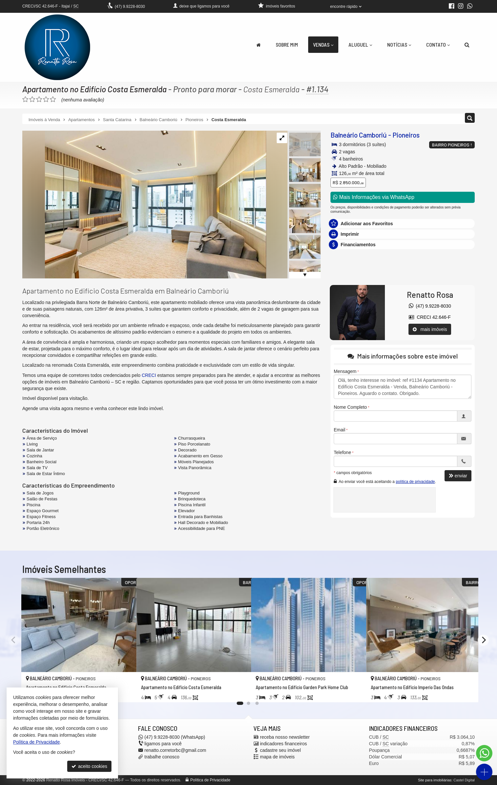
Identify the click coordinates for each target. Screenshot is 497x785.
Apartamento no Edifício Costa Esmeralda (95, 89)
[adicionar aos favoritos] (124, 691)
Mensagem (345, 371)
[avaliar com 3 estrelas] (39, 99)
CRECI (149, 375)
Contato (438, 44)
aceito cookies (89, 766)
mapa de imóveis (277, 756)
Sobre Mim (287, 44)
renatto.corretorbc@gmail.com (176, 750)
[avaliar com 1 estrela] (25, 99)
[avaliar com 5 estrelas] (53, 99)
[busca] (467, 44)
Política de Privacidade (210, 780)
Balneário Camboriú (358, 135)
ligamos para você (163, 743)
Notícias (399, 44)
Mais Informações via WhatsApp (373, 197)
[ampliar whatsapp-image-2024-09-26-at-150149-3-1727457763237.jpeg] (144, 204)
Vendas (323, 44)
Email (339, 429)
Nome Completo (350, 407)
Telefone (342, 452)
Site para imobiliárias (434, 780)
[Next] (483, 640)
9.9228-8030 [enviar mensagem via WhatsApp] (130, 6)
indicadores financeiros (283, 743)
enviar (458, 475)
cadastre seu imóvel (280, 750)
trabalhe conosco (162, 756)
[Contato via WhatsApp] (484, 753)
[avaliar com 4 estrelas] (46, 99)
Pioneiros (406, 135)
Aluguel (360, 44)
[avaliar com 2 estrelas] (32, 99)
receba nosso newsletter (285, 737)
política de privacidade (415, 481)
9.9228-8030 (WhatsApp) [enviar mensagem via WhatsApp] (175, 737)
